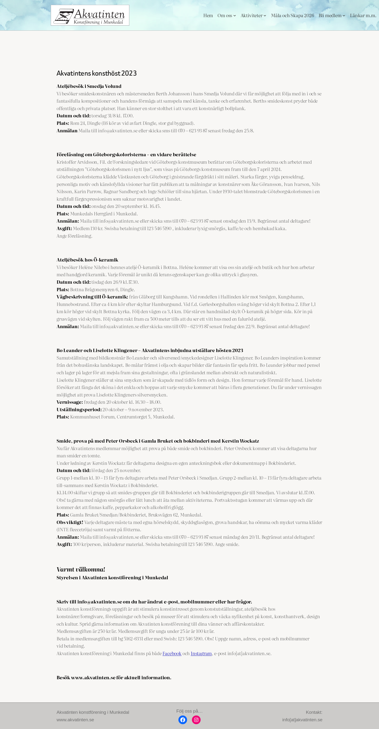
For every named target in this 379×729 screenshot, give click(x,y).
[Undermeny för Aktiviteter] (264, 15)
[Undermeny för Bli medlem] (344, 15)
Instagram (201, 653)
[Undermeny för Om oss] (234, 15)
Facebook (171, 653)
